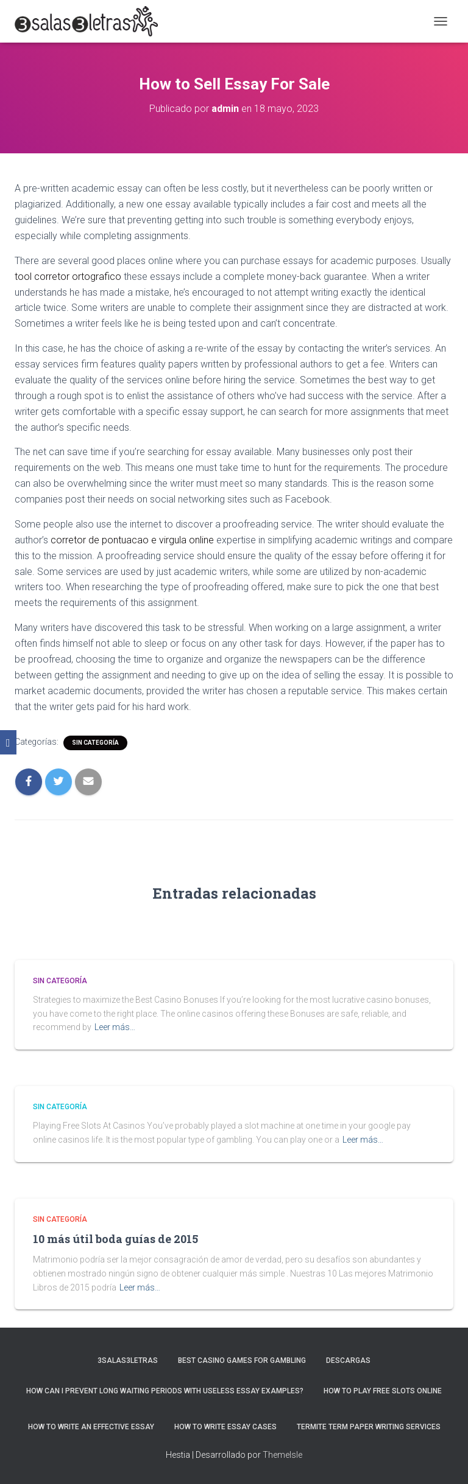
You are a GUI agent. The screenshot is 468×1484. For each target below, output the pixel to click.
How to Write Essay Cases (225, 1427)
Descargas (348, 1360)
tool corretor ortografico (68, 276)
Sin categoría (95, 742)
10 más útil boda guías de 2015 (115, 1238)
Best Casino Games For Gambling (242, 1360)
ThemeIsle (282, 1455)
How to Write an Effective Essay (91, 1427)
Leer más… (114, 1027)
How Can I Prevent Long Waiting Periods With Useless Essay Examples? (164, 1391)
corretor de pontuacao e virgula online (132, 540)
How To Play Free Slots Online (383, 1391)
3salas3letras (128, 1360)
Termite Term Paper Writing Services (369, 1427)
